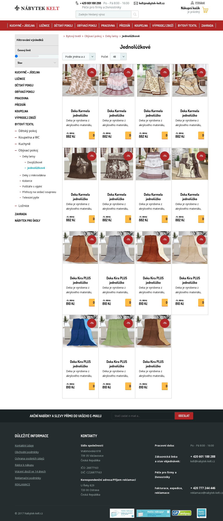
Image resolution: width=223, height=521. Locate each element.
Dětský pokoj (63, 25)
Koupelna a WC (29, 137)
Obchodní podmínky (27, 452)
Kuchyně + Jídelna (22, 25)
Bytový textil (187, 25)
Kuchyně (24, 144)
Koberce (27, 181)
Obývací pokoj (87, 25)
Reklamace (22, 484)
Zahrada (207, 25)
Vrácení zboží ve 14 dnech (30, 471)
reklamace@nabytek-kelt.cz (206, 492)
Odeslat (183, 416)
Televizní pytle (30, 197)
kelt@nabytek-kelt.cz (152, 3)
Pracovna (108, 25)
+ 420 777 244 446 (202, 488)
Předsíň (124, 25)
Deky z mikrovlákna (34, 175)
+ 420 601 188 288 (90, 3)
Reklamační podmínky (28, 478)
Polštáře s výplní (32, 186)
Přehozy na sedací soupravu (39, 192)
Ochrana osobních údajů (29, 458)
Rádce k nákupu (24, 465)
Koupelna (141, 25)
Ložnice (44, 25)
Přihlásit (198, 2)
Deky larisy (28, 156)
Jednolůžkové (36, 168)
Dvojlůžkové (34, 162)
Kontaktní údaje (24, 445)
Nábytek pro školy (27, 220)
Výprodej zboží (162, 25)
